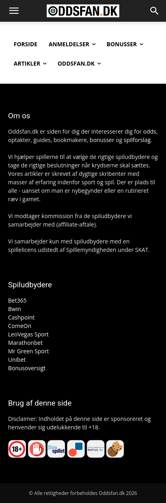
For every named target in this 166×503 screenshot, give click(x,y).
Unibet (17, 359)
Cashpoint (21, 317)
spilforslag (137, 140)
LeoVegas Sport (28, 334)
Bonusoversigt (27, 368)
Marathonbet (25, 342)
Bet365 (17, 300)
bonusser (102, 140)
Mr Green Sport (28, 351)
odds (149, 131)
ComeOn (19, 326)
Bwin (14, 309)
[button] (14, 11)
